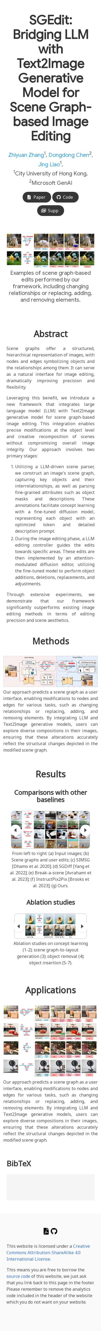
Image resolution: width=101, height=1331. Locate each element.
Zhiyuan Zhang (26, 155)
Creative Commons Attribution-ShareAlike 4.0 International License (48, 1252)
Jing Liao (49, 164)
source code (18, 1276)
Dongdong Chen (68, 155)
